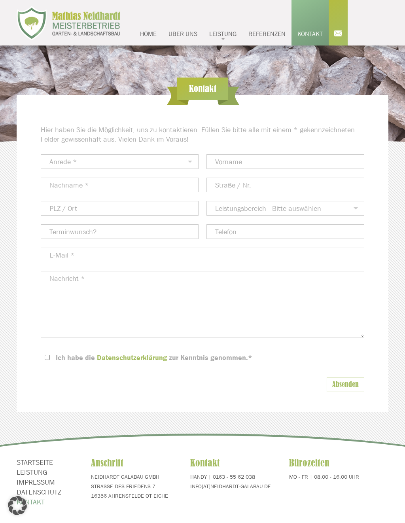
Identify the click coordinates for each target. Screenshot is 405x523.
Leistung (223, 35)
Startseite (35, 462)
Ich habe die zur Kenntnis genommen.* (154, 358)
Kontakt (310, 33)
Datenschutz (39, 492)
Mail (338, 22)
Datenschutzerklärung (132, 358)
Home (148, 33)
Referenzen (267, 33)
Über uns (182, 33)
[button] (17, 505)
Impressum (36, 482)
